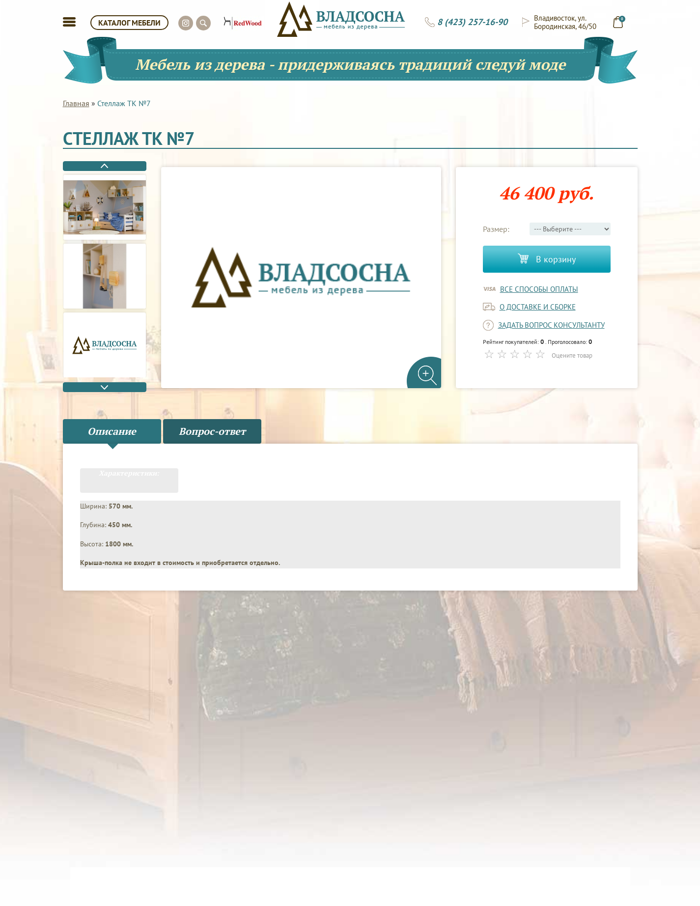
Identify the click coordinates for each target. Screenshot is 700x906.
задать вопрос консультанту (551, 325)
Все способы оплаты (539, 289)
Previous (104, 166)
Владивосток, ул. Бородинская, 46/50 (565, 22)
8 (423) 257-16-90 (472, 22)
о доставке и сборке (538, 306)
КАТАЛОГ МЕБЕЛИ (129, 23)
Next (104, 387)
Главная (76, 103)
